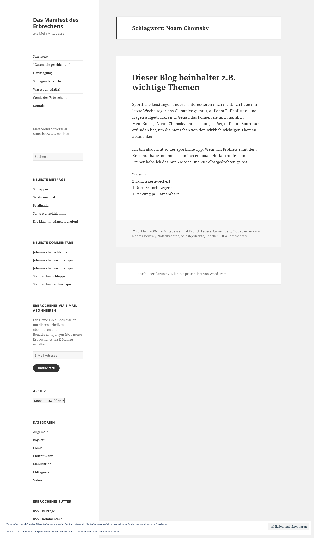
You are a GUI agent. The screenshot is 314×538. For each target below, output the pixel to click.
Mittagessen (42, 472)
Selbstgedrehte (192, 236)
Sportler (212, 236)
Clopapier (240, 231)
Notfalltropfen (168, 236)
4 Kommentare (236, 236)
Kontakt (39, 106)
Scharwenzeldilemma (49, 213)
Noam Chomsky (144, 236)
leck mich (255, 231)
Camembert (222, 231)
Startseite (40, 56)
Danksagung (42, 73)
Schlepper (41, 189)
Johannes (40, 252)
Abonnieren (46, 368)
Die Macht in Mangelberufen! (55, 221)
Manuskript (42, 464)
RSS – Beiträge (44, 511)
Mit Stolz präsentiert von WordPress (198, 274)
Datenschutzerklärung (149, 274)
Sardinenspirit (44, 197)
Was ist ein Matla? (47, 89)
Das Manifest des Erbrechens (55, 23)
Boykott (39, 440)
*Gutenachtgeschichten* (51, 64)
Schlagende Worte (47, 81)
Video (37, 480)
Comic (37, 448)
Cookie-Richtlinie (109, 531)
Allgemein (41, 432)
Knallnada (41, 205)
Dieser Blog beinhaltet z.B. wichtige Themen (183, 82)
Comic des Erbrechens (50, 97)
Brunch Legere (200, 231)
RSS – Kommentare (47, 519)
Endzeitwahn (43, 456)
